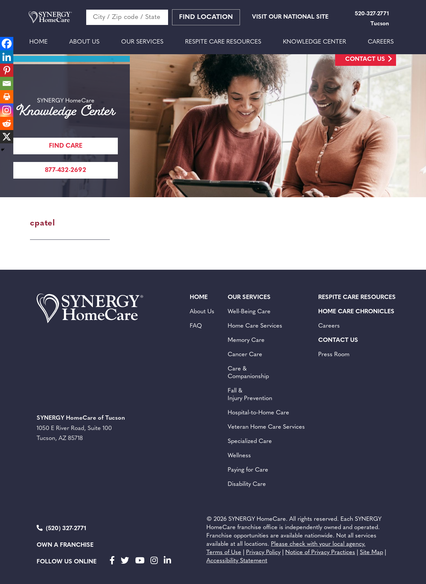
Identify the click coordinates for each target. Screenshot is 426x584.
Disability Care (247, 484)
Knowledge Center (314, 42)
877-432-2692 (65, 170)
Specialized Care (250, 441)
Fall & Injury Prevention (250, 395)
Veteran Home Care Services (266, 427)
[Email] (6, 83)
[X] (6, 136)
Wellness (239, 456)
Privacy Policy (263, 552)
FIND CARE (66, 146)
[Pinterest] (6, 70)
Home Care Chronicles (356, 312)
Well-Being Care (249, 312)
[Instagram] (6, 110)
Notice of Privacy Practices (320, 552)
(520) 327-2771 (61, 528)
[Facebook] (6, 43)
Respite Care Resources (223, 42)
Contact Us (365, 59)
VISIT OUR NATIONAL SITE (290, 17)
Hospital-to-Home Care (258, 413)
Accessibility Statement (236, 561)
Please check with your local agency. (318, 544)
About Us (84, 42)
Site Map (371, 552)
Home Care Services (255, 326)
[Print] (6, 96)
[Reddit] (6, 123)
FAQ (196, 326)
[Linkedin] (6, 57)
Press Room (333, 355)
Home (38, 42)
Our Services (142, 42)
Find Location (206, 17)
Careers (381, 42)
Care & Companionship (248, 373)
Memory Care (246, 340)
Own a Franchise (65, 545)
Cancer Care (245, 355)
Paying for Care (248, 470)
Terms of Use (223, 552)
